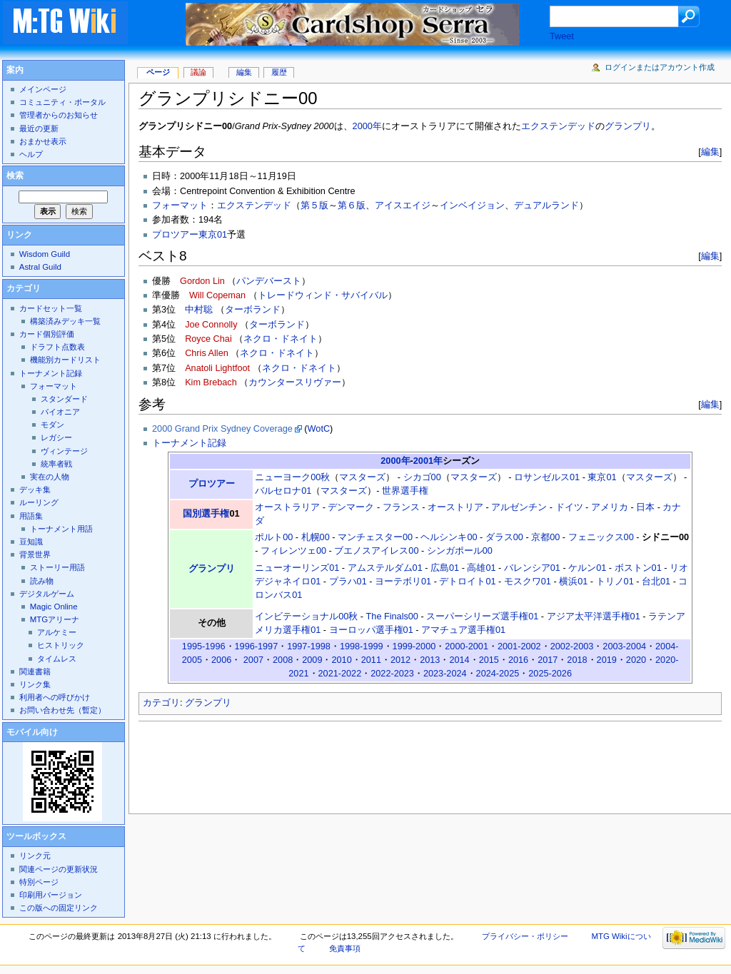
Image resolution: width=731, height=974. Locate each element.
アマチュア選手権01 (463, 630)
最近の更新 (39, 128)
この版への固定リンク (58, 907)
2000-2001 (466, 646)
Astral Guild (40, 267)
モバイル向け (32, 732)
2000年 (367, 126)
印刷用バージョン (50, 895)
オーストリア (455, 507)
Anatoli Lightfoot (217, 368)
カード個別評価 (46, 334)
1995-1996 (204, 646)
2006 (221, 660)
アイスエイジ (402, 205)
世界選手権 (405, 491)
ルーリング (39, 502)
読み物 (42, 581)
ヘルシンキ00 (448, 537)
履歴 (279, 72)
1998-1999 (361, 646)
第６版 (352, 205)
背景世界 (35, 554)
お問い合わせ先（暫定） (62, 710)
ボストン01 (638, 568)
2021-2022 (340, 674)
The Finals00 (392, 617)
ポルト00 (274, 537)
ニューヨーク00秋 (292, 477)
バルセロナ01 (283, 491)
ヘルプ (31, 154)
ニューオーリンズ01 (297, 568)
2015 (489, 660)
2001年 (428, 461)
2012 (400, 660)
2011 (371, 660)
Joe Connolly (211, 325)
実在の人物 (49, 476)
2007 (253, 660)
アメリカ (609, 507)
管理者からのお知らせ (58, 115)
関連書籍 (35, 671)
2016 (518, 660)
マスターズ (362, 477)
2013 (430, 660)
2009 (312, 660)
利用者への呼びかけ (54, 697)
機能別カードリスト (65, 359)
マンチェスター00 (375, 537)
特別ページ (39, 882)
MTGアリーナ (54, 619)
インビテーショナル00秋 (306, 617)
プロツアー (211, 484)
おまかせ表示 (42, 141)
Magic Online (54, 606)
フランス (401, 507)
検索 (15, 175)
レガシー (56, 437)
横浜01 (573, 582)
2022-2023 (392, 674)
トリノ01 (615, 582)
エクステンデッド (558, 126)
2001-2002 (519, 646)
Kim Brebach (211, 382)
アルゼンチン (519, 507)
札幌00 (315, 537)
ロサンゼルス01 (547, 477)
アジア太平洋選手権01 (593, 617)
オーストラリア (287, 507)
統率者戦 (56, 464)
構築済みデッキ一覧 (65, 321)
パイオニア (60, 411)
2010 (341, 660)
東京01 (602, 477)
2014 (459, 660)
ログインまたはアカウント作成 (660, 67)
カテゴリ (161, 703)
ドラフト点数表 (57, 347)
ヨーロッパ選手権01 (371, 630)
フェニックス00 (601, 537)
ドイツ (569, 507)
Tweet (562, 36)
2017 (548, 660)
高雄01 (481, 568)
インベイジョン (472, 205)
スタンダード (64, 399)
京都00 (545, 537)
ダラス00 (504, 537)
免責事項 (345, 948)
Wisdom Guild (44, 254)
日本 (645, 507)
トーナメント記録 (189, 443)
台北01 (656, 582)
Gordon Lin (202, 281)
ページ (158, 72)
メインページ (42, 89)
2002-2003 (572, 646)
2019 (607, 660)
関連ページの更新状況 (58, 869)
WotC (319, 429)
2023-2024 (445, 674)
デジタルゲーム (46, 593)
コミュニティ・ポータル (62, 102)
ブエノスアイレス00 (376, 551)
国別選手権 (206, 514)
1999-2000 (414, 646)
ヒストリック (60, 645)
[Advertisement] (398, 763)
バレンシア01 (532, 568)
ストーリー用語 (57, 567)
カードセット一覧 (50, 308)
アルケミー (56, 632)
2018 (577, 660)
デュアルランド (546, 205)
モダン (52, 424)
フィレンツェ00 (293, 551)
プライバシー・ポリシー (525, 936)
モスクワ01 (527, 582)
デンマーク (351, 507)
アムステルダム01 (385, 568)
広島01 (444, 568)
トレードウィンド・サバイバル (323, 295)
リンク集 (35, 684)
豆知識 (31, 541)
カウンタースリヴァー (294, 382)
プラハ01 (348, 582)
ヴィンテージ (64, 451)
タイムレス (56, 658)
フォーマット (180, 205)
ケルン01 (587, 568)
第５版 (314, 205)
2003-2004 (624, 646)
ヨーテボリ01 (403, 582)
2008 (283, 660)
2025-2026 (550, 674)
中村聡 (199, 310)
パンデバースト (268, 281)
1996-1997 (256, 646)
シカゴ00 (422, 477)
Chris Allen (206, 353)
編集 (710, 151)
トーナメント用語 (61, 528)
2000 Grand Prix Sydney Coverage (222, 429)
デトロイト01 (467, 582)
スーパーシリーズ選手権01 (482, 617)
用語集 (31, 516)
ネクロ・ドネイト (280, 339)
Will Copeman (217, 295)
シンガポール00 (460, 551)
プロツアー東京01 (189, 235)
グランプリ (628, 126)
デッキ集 (35, 489)
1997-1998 (309, 646)
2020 (636, 660)
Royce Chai (208, 339)
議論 (198, 72)
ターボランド (253, 310)
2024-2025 (498, 674)
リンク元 (35, 855)
